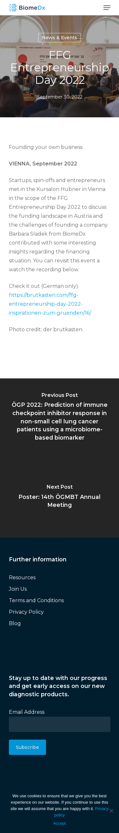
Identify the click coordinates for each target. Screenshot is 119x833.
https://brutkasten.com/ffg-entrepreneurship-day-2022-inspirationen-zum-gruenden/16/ (50, 304)
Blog (15, 623)
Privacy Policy (26, 612)
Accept (59, 823)
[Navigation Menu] (106, 7)
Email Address (26, 712)
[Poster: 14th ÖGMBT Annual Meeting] (59, 498)
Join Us (18, 589)
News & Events (59, 37)
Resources (22, 577)
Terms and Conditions (36, 600)
